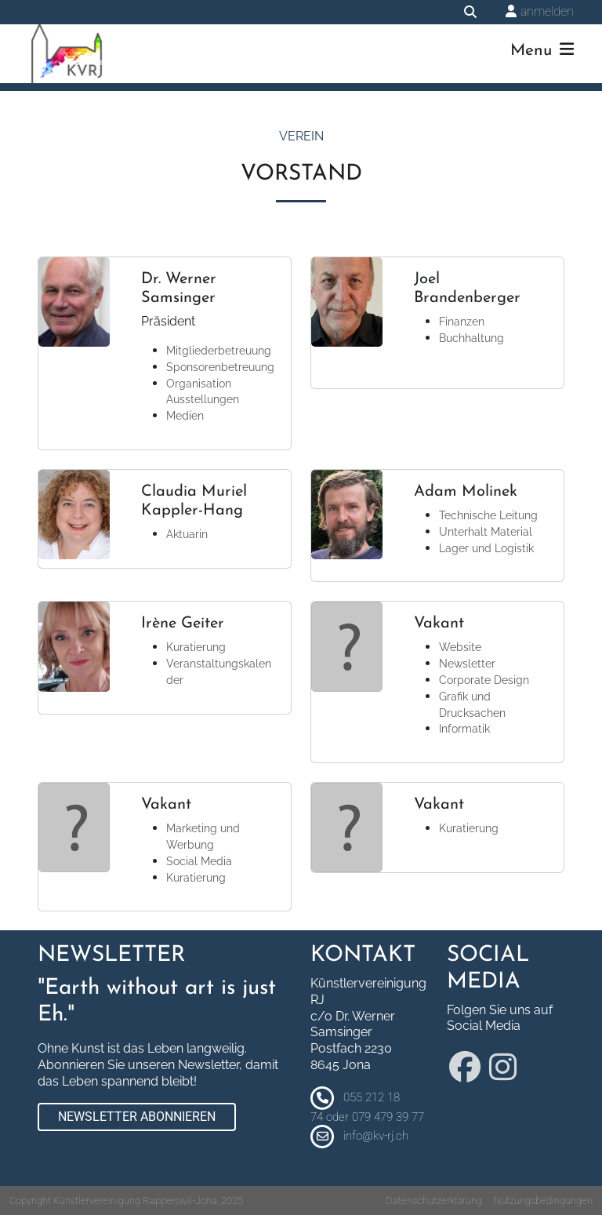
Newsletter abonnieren (137, 1116)
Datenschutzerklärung (434, 1200)
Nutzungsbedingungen (543, 1200)
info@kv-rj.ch (375, 1136)
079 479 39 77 (388, 1117)
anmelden (547, 11)
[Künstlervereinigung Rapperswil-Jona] (66, 53)
